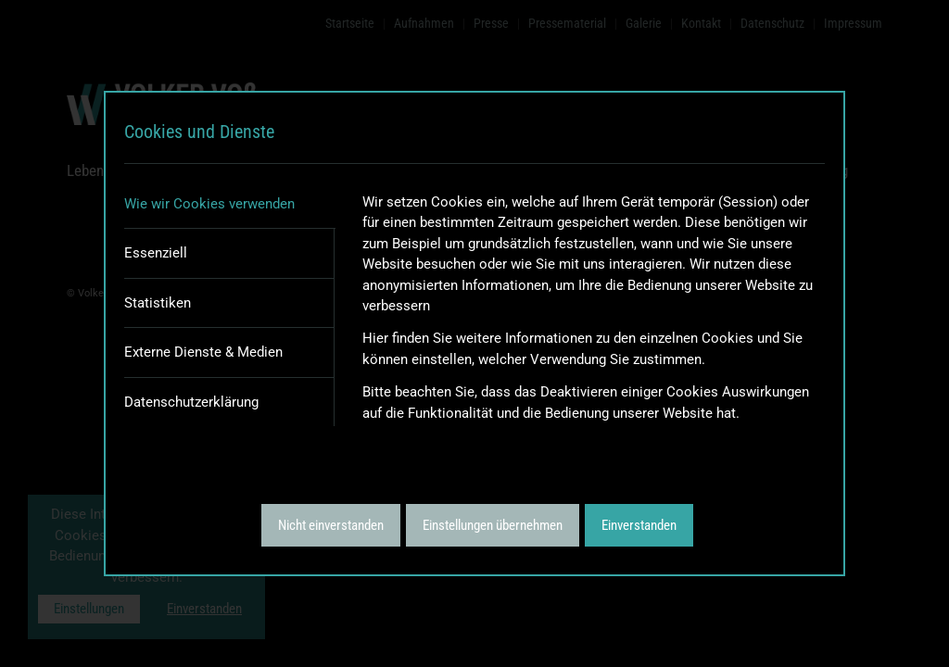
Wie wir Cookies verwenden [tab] (209, 203)
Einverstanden (639, 525)
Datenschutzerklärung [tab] (191, 402)
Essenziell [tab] (155, 253)
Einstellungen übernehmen (493, 525)
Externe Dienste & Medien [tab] (203, 352)
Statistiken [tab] (157, 303)
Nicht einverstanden (331, 525)
